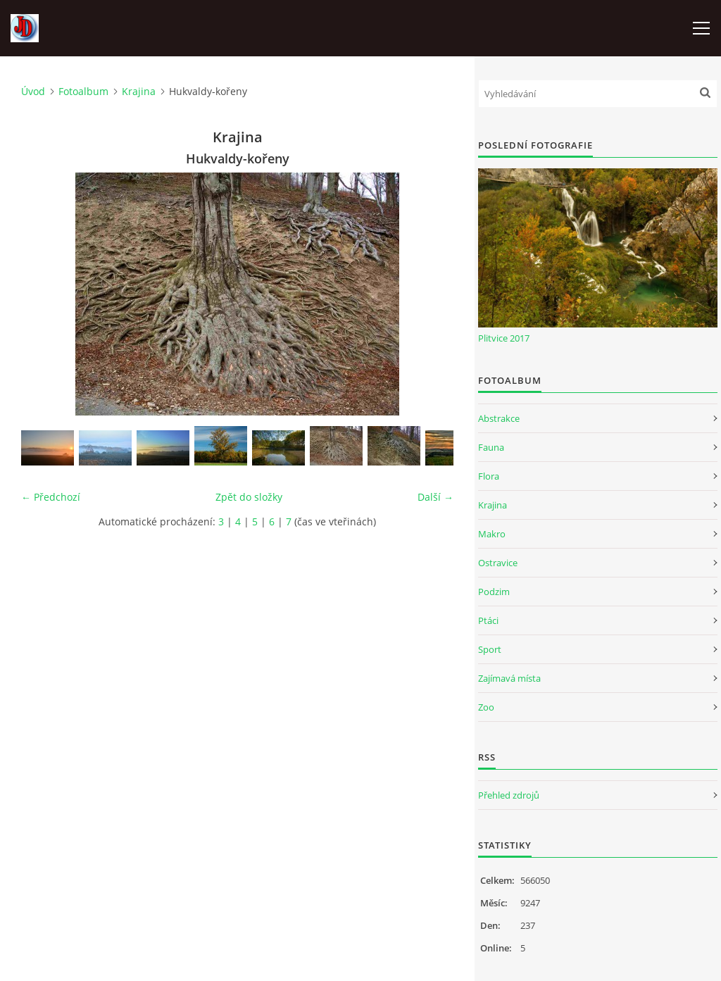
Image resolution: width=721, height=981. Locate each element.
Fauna (491, 447)
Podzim (494, 591)
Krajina (139, 91)
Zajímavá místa (509, 678)
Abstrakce (499, 418)
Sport (489, 649)
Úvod (33, 91)
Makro (492, 533)
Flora (488, 476)
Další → (435, 497)
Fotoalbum (83, 91)
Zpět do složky (248, 497)
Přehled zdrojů (508, 795)
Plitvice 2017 (503, 338)
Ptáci (488, 620)
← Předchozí (50, 497)
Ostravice (498, 562)
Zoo (486, 707)
